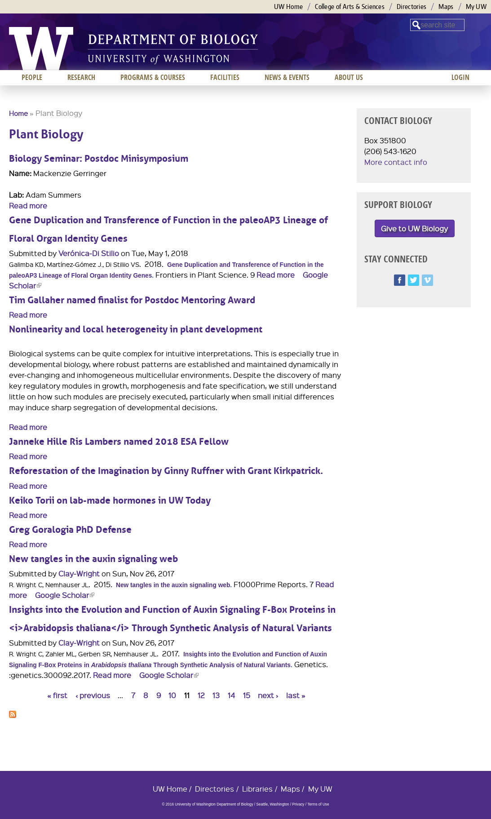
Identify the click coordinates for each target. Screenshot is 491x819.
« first (57, 695)
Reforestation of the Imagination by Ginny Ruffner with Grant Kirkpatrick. (166, 471)
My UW (476, 6)
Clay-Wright (79, 573)
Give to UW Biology (414, 228)
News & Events (287, 77)
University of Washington (41, 48)
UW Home (288, 6)
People (32, 77)
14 (231, 695)
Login (460, 77)
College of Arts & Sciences (350, 6)
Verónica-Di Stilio (88, 253)
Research (81, 77)
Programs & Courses (152, 77)
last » (295, 695)
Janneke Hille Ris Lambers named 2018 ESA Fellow (119, 441)
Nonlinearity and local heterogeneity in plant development (135, 329)
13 (216, 695)
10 (172, 695)
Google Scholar (64, 595)
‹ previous (92, 695)
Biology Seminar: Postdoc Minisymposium (98, 158)
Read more (28, 205)
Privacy (298, 804)
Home (18, 113)
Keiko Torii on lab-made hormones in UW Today (110, 500)
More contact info (395, 162)
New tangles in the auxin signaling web (93, 559)
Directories (411, 6)
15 (246, 695)
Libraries (257, 788)
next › (268, 695)
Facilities (224, 77)
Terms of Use (318, 804)
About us (349, 77)
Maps (445, 6)
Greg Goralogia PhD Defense (70, 530)
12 (201, 695)
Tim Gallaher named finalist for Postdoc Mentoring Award (132, 300)
